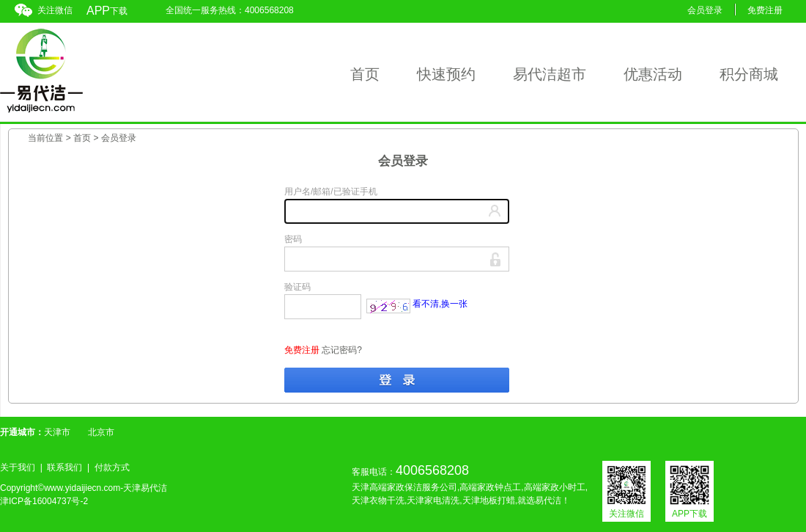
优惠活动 (653, 74)
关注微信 (55, 10)
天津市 (57, 432)
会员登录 (704, 10)
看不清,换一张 (440, 304)
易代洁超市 (549, 74)
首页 (365, 74)
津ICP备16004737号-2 (44, 501)
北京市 (101, 432)
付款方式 (112, 467)
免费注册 (765, 10)
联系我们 (64, 467)
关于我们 (17, 467)
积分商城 (749, 74)
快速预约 (446, 74)
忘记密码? (342, 350)
